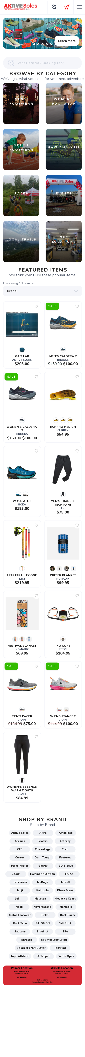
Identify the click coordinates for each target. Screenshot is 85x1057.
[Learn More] (42, 33)
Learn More (67, 41)
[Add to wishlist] (36, 306)
